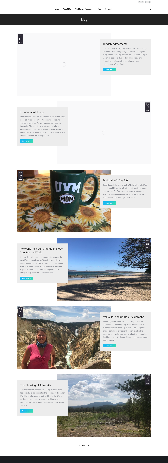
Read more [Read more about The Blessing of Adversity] (26, 411)
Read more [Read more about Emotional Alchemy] (26, 141)
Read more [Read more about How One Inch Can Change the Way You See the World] (26, 278)
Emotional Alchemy (32, 112)
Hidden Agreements (115, 44)
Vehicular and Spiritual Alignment (123, 317)
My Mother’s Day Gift (115, 180)
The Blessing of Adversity (35, 385)
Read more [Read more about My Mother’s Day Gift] (109, 203)
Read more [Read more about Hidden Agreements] (109, 69)
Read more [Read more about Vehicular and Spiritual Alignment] (109, 346)
